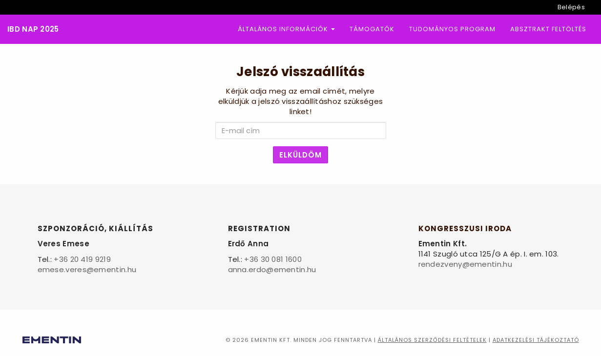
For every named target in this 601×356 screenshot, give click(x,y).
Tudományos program (452, 29)
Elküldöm (300, 155)
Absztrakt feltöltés (548, 29)
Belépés (571, 7)
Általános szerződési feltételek (432, 340)
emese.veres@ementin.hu (87, 269)
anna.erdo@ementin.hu (272, 269)
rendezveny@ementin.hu (465, 264)
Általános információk (286, 29)
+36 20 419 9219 (82, 259)
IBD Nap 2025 (33, 29)
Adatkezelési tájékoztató (536, 340)
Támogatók (372, 29)
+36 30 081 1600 (273, 259)
